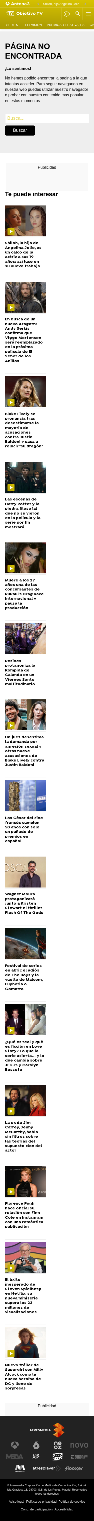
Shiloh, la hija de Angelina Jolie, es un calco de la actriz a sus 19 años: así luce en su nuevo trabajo (23, 255)
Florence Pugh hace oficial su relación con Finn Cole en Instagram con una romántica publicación (24, 1215)
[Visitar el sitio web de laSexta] (36, 1445)
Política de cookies (71, 1501)
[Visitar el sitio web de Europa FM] (79, 1457)
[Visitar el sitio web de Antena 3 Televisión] (15, 1445)
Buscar (20, 130)
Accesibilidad (63, 1509)
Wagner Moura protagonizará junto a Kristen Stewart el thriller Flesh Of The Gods (24, 903)
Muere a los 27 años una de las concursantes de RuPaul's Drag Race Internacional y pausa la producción (24, 594)
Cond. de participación (36, 1509)
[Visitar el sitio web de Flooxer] (74, 1468)
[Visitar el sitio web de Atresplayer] (47, 1468)
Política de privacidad (41, 1501)
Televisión (32, 25)
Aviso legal (16, 1501)
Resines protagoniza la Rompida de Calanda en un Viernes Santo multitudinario (20, 673)
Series (12, 25)
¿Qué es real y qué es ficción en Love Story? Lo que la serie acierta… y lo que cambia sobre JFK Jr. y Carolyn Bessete (24, 1056)
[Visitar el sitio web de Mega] (15, 1457)
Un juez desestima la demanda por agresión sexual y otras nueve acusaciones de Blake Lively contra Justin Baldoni (24, 751)
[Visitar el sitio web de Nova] (79, 1445)
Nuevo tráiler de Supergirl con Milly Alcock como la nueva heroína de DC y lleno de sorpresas (24, 1377)
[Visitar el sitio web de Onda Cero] (57, 1457)
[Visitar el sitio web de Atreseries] (36, 1457)
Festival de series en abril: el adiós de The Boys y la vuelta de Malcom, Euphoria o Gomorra (23, 977)
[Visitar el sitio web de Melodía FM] (20, 1468)
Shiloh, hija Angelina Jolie (61, 4)
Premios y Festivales (65, 25)
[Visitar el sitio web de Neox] (57, 1445)
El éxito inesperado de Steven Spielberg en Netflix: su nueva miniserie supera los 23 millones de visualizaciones (23, 1296)
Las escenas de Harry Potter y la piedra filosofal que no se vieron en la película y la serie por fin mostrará (22, 513)
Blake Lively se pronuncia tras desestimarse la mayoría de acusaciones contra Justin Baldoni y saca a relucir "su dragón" (24, 430)
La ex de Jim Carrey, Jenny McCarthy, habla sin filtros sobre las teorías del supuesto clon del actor (23, 1137)
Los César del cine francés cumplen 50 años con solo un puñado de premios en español (24, 829)
